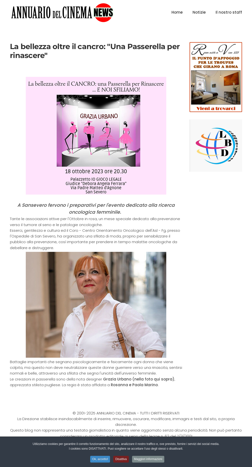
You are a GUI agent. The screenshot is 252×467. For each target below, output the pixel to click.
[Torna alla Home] (62, 12)
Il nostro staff (229, 12)
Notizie (199, 12)
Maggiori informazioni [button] (148, 459)
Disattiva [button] (121, 459)
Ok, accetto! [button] (100, 459)
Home (177, 12)
